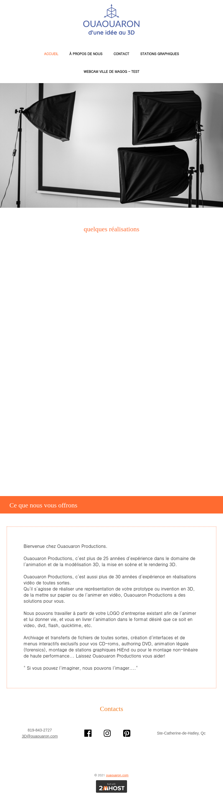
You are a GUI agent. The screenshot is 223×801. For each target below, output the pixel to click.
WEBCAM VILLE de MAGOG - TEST (112, 71)
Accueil (51, 53)
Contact (121, 53)
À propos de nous (85, 53)
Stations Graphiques (159, 53)
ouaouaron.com (117, 775)
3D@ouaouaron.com (40, 736)
